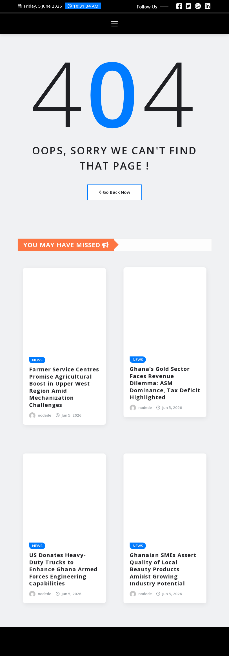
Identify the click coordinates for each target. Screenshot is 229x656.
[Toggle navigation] (114, 23)
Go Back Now (114, 192)
